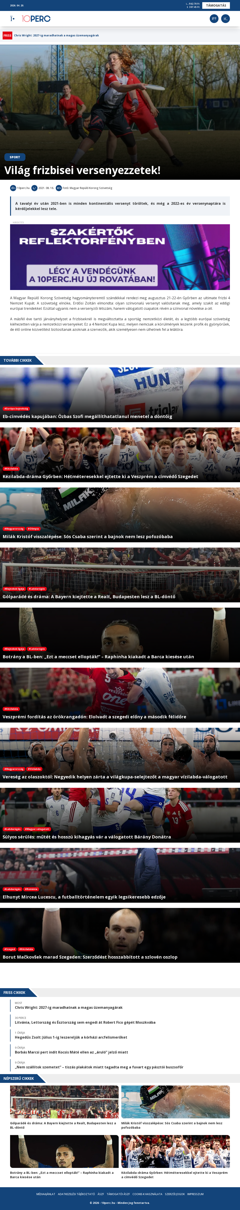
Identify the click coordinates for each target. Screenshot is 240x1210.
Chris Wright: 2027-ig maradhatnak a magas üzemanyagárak (56, 35)
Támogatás (216, 5)
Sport (15, 157)
